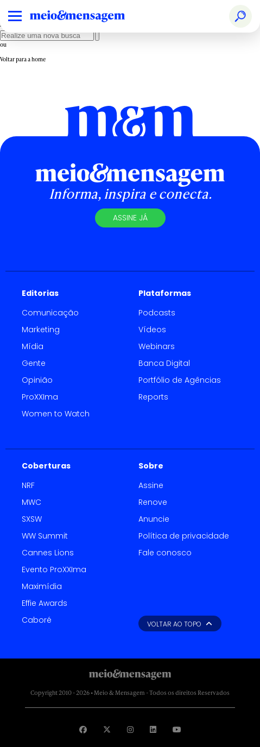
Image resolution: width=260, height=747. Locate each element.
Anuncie (153, 519)
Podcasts (156, 312)
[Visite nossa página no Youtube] (177, 729)
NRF (28, 485)
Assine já (130, 217)
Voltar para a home (23, 59)
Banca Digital (164, 363)
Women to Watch (56, 413)
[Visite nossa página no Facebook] (83, 729)
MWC (31, 502)
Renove (152, 502)
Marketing (41, 329)
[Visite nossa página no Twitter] (107, 729)
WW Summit (45, 535)
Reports (153, 396)
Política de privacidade (183, 535)
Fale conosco (165, 552)
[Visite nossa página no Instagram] (130, 729)
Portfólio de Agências (179, 380)
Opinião (37, 380)
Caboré (37, 620)
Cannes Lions (48, 552)
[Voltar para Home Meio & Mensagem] (89, 16)
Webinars (156, 346)
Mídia (32, 346)
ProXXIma (40, 396)
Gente (34, 363)
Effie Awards (44, 603)
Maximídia (42, 586)
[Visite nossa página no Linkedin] (153, 729)
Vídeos (152, 329)
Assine (150, 485)
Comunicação (50, 312)
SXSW (32, 519)
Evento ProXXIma (54, 569)
